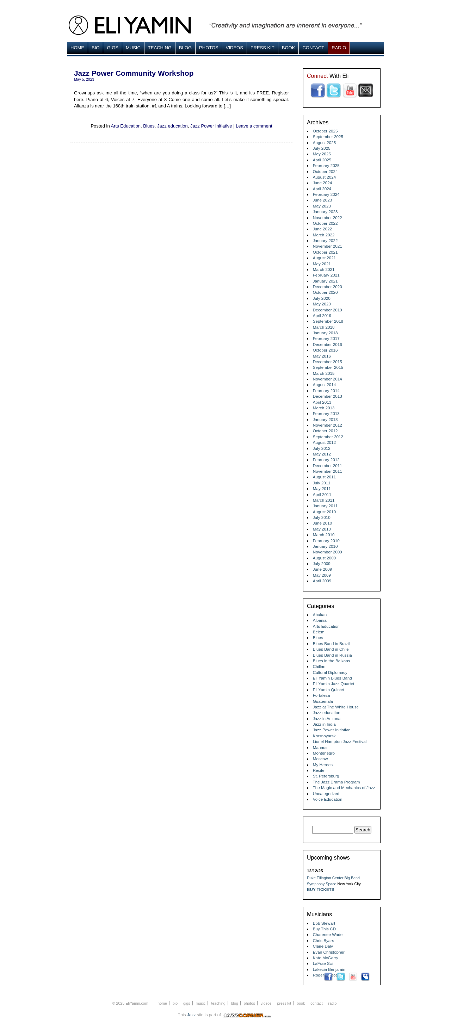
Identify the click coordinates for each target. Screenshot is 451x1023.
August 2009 (324, 558)
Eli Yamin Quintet (328, 689)
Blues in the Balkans (331, 660)
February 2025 (326, 165)
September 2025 (328, 136)
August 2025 (324, 142)
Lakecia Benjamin (329, 969)
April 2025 (322, 159)
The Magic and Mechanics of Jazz (344, 787)
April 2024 (322, 188)
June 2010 (322, 523)
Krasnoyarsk (324, 735)
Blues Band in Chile (331, 649)
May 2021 (322, 263)
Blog (185, 47)
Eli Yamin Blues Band (332, 678)
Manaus (320, 747)
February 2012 (326, 459)
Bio (95, 47)
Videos (234, 47)
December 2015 (327, 361)
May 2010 (322, 529)
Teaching (160, 47)
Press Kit (262, 47)
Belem (319, 632)
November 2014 (327, 379)
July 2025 (321, 148)
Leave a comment (254, 126)
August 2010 (324, 511)
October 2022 (325, 223)
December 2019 (327, 310)
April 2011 (322, 494)
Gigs (112, 47)
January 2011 (325, 505)
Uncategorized (326, 793)
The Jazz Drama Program (336, 782)
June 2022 (322, 229)
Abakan (320, 614)
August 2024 (324, 177)
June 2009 (322, 569)
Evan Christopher (329, 952)
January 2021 (325, 281)
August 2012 (324, 442)
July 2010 (321, 517)
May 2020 (322, 304)
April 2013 (322, 402)
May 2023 (322, 206)
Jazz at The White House (336, 707)
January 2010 (325, 546)
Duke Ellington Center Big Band (333, 878)
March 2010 (324, 534)
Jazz (191, 1014)
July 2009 (321, 563)
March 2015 (324, 373)
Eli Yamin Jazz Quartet (333, 683)
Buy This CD (324, 928)
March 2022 (324, 234)
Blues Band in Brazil (331, 643)
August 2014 (324, 384)
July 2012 (321, 448)
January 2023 (325, 211)
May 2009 (322, 575)
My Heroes (323, 764)
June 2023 (322, 200)
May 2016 (322, 356)
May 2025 (322, 153)
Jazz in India (324, 724)
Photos (208, 47)
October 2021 (325, 252)
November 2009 (327, 552)
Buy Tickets (320, 889)
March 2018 (324, 327)
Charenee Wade (328, 934)
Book (288, 47)
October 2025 (325, 131)
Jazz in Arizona (327, 718)
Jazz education (172, 126)
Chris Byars (323, 940)
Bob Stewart (324, 923)
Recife (319, 770)
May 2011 (322, 488)
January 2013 (325, 419)
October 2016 (325, 350)
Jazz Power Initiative (211, 126)
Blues (149, 126)
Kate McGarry (325, 957)
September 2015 (328, 367)
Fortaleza (321, 695)
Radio (339, 47)
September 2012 (328, 436)
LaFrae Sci (323, 963)
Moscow (320, 758)
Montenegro (324, 753)
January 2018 (325, 332)
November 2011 (327, 471)
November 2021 (327, 246)
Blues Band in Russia (332, 655)
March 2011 (324, 500)
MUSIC (133, 47)
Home (77, 47)
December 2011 (327, 465)
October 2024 (325, 171)
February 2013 (326, 413)
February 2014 (326, 390)
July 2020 (321, 298)
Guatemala (323, 701)
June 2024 (322, 182)
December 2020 (327, 286)
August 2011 (324, 477)
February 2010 (326, 540)
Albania (320, 620)
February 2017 (326, 338)
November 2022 (327, 217)
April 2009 (322, 580)
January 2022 (325, 240)
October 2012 (325, 430)
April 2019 (322, 315)
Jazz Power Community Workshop (133, 73)
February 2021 (326, 275)
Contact (313, 47)
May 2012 (322, 454)
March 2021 (324, 269)
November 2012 (327, 425)
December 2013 (327, 396)
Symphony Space (321, 884)
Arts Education (126, 126)
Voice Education (327, 799)
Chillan (319, 666)
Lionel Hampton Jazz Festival (340, 741)
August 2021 (324, 257)
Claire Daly (323, 946)
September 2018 (328, 321)
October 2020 (325, 292)
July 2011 (321, 482)
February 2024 (326, 194)
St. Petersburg (326, 776)
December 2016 (327, 344)
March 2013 (324, 407)
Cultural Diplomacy (330, 672)
